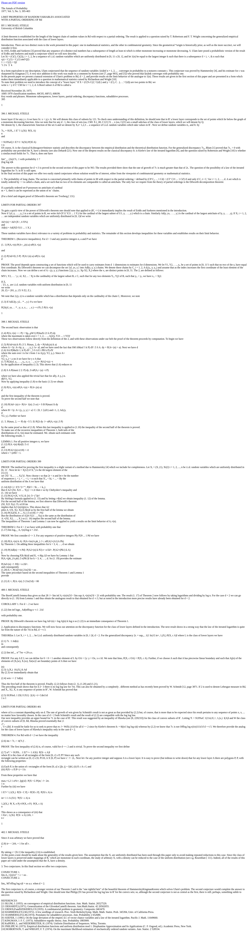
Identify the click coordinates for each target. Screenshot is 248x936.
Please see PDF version (13, 2)
